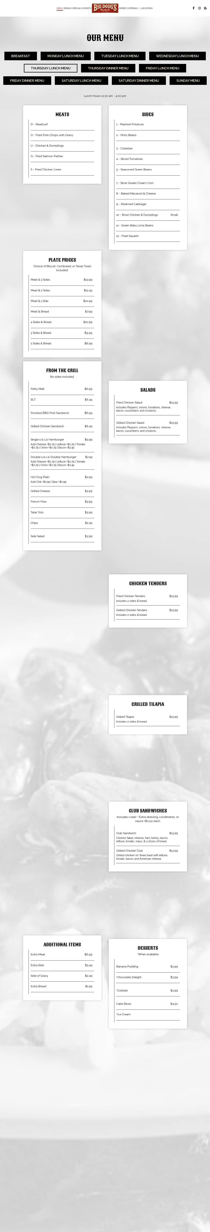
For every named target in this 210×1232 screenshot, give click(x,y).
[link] (105, 8)
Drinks (68, 8)
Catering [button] (133, 8)
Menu (60, 8)
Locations (146, 8)
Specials (77, 8)
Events (87, 8)
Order (122, 8)
